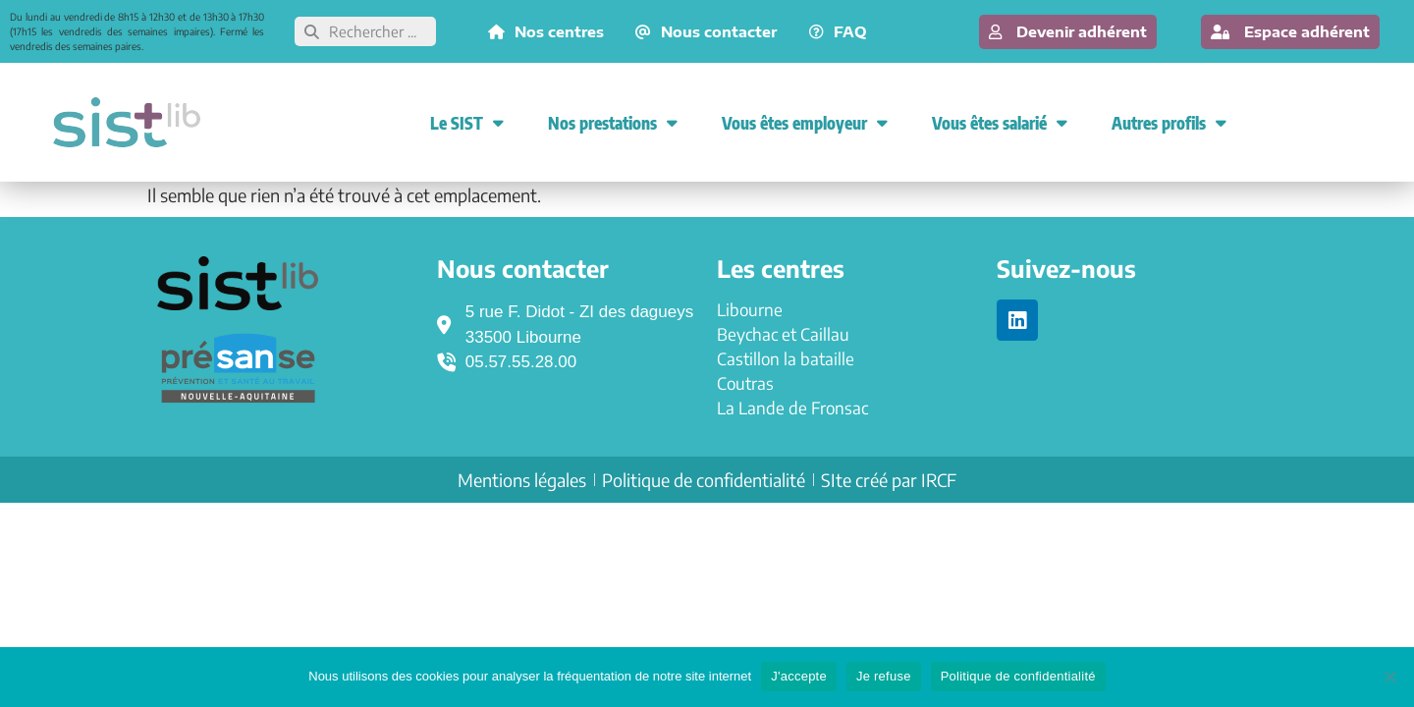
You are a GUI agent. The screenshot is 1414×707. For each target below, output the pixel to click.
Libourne (750, 309)
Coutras (745, 383)
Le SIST (467, 122)
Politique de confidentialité (1018, 676)
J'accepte (799, 676)
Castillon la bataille (785, 358)
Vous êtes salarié (999, 122)
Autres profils (1169, 122)
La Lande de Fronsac (792, 407)
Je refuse (883, 676)
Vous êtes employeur (805, 122)
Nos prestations (613, 122)
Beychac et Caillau (783, 334)
